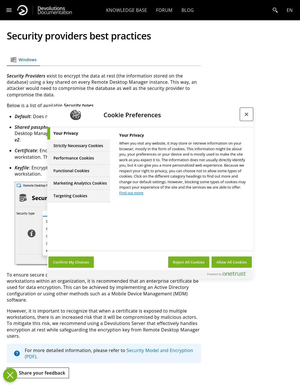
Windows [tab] (23, 59)
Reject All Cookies (189, 262)
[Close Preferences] (10, 375)
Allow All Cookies (231, 262)
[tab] (78, 133)
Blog (187, 10)
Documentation (54, 10)
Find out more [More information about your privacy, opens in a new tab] (131, 192)
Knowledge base (126, 10)
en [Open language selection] (289, 10)
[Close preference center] (246, 114)
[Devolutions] (22, 10)
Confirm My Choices (71, 262)
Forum (164, 10)
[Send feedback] (38, 373)
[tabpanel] (183, 165)
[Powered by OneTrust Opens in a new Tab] (228, 274)
